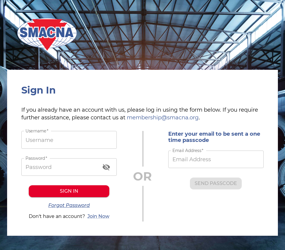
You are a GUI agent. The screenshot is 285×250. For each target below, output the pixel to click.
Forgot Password (69, 205)
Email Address (187, 150)
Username (36, 131)
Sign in (69, 191)
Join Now (98, 216)
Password (36, 158)
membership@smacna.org (163, 117)
